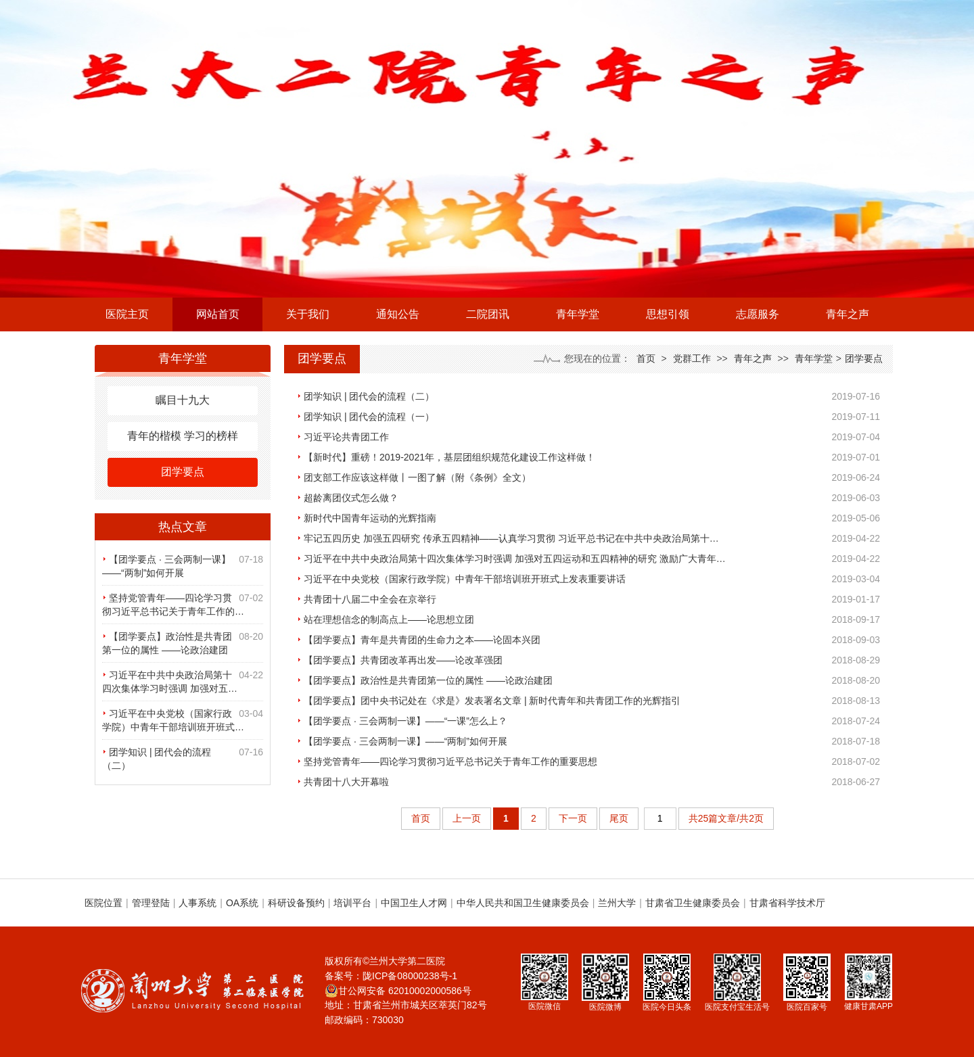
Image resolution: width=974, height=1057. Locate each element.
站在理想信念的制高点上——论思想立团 (389, 619)
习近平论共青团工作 (346, 436)
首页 (645, 358)
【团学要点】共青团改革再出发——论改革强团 (403, 660)
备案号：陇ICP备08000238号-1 (391, 975)
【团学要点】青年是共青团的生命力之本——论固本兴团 (422, 639)
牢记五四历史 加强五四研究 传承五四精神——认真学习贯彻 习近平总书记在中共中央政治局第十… (511, 538)
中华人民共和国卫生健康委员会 (523, 902)
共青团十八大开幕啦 (346, 781)
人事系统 (197, 902)
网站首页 (217, 314)
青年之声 (847, 314)
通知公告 (397, 314)
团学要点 (182, 471)
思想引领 (667, 314)
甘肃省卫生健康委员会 (692, 902)
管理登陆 (151, 902)
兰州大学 (617, 902)
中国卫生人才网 (414, 902)
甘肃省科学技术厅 (787, 902)
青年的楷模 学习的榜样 (182, 436)
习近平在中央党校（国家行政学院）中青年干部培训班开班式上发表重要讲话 (465, 578)
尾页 (618, 818)
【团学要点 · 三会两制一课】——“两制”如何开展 (405, 741)
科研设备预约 (296, 902)
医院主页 (127, 314)
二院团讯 (487, 314)
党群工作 (692, 358)
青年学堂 (577, 314)
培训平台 (352, 902)
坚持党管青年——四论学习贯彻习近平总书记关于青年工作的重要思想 (450, 761)
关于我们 (307, 314)
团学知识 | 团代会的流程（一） (369, 416)
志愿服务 (757, 314)
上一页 (467, 818)
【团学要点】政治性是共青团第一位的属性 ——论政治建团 (428, 680)
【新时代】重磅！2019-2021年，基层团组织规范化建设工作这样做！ (449, 457)
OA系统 (242, 902)
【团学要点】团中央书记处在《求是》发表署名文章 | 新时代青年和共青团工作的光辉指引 (492, 700)
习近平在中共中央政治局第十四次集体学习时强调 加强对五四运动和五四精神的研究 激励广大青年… (515, 558)
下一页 (573, 818)
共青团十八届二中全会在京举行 (370, 599)
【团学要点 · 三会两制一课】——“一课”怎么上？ (405, 720)
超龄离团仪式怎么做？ (351, 497)
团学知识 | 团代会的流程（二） (369, 396)
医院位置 (103, 902)
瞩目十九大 (183, 400)
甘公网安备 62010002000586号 (398, 990)
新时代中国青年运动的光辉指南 (370, 518)
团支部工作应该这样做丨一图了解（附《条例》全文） (417, 477)
